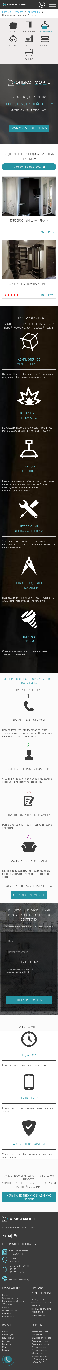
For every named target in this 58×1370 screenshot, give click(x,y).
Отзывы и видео (9, 1310)
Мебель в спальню (39, 1347)
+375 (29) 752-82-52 (18, 1272)
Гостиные (6, 1344)
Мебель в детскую (39, 1341)
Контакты (6, 1313)
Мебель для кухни (39, 1331)
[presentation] (29, 982)
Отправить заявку (29, 1000)
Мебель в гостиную (40, 1344)
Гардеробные (34, 11)
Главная (6, 11)
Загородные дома (10, 1298)
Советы (5, 1307)
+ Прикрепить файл (29, 962)
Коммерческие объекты (13, 1301)
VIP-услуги (7, 1304)
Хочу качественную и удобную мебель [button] (29, 1197)
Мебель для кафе (39, 1359)
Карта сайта (8, 1316)
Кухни (5, 1331)
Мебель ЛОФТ (37, 1362)
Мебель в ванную (39, 1350)
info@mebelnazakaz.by (19, 1279)
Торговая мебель (39, 1356)
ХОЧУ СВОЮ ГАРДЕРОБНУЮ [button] (29, 128)
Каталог (19, 11)
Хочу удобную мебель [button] (29, 895)
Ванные (5, 1350)
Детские (6, 1341)
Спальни (6, 1347)
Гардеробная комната (41, 1338)
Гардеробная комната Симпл (29, 284)
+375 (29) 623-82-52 (18, 1269)
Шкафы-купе (37, 1334)
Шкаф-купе (7, 1334)
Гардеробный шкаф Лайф (29, 220)
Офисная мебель (39, 1353)
